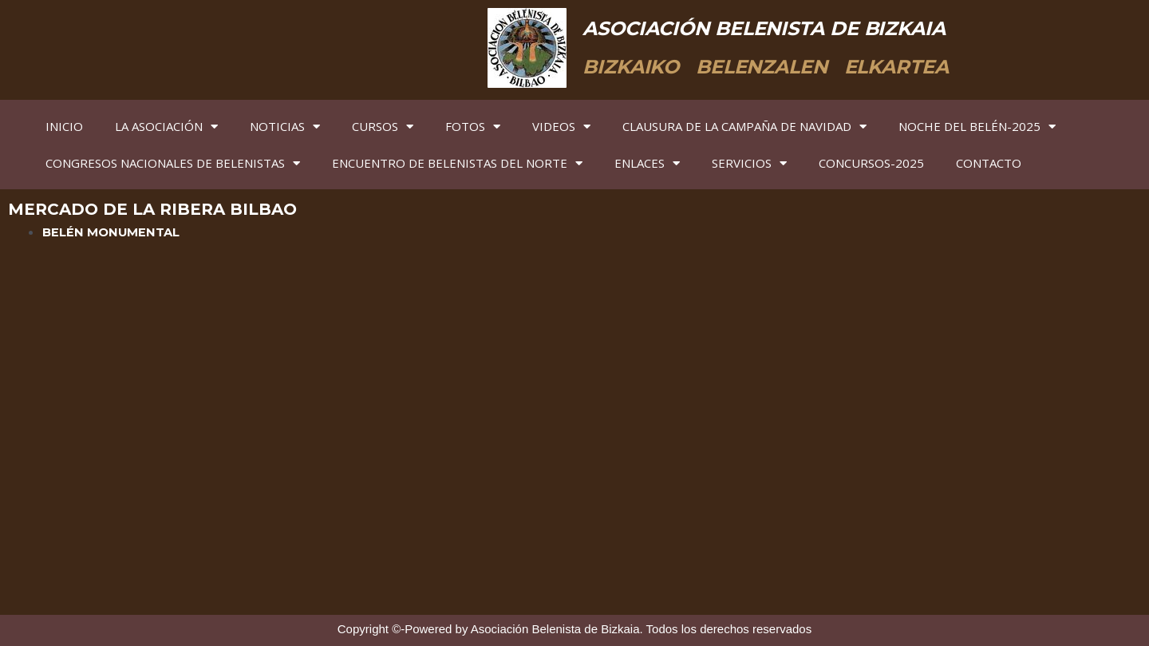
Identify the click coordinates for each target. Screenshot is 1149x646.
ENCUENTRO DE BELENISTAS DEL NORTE (457, 163)
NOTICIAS (285, 127)
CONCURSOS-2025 (871, 163)
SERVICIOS (749, 163)
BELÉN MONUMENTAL (111, 232)
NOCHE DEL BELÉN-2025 (977, 127)
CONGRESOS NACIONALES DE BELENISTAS (172, 163)
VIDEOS (561, 127)
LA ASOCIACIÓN (166, 127)
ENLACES (647, 163)
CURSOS (382, 127)
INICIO (64, 126)
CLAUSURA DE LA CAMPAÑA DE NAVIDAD (744, 127)
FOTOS (472, 127)
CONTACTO (988, 163)
